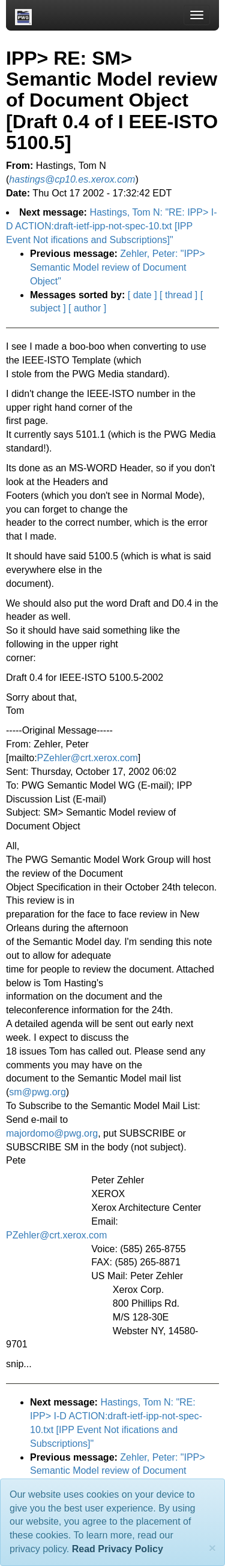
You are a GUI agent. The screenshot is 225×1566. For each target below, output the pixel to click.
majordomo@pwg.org (52, 1133)
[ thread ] (178, 295)
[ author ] (87, 308)
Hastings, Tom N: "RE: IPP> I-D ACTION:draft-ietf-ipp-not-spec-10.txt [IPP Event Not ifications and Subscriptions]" (111, 226)
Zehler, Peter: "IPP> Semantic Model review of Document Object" (117, 267)
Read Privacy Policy (117, 1549)
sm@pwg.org (37, 1092)
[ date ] (142, 295)
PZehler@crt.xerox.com (87, 758)
